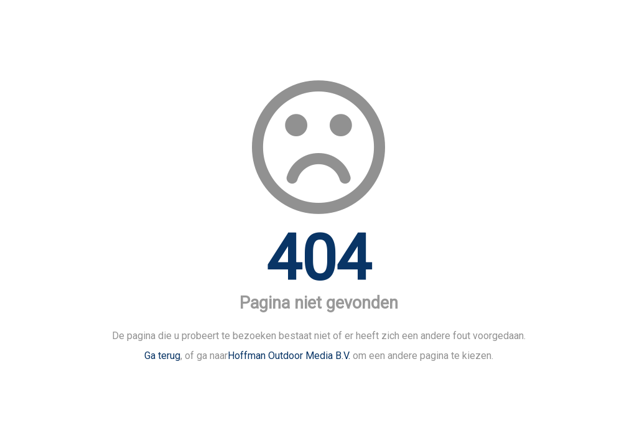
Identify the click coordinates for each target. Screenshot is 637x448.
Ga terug (162, 356)
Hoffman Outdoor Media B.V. (289, 356)
